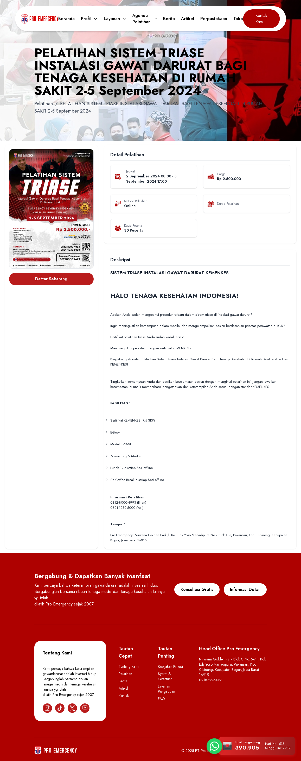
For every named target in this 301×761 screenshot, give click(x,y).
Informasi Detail (245, 589)
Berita (169, 19)
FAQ (161, 698)
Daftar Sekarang (51, 279)
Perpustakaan (213, 19)
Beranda (66, 19)
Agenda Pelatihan (144, 19)
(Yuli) (139, 507)
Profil (89, 19)
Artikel (187, 19)
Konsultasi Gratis (197, 589)
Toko (238, 19)
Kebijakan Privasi (170, 666)
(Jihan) (141, 502)
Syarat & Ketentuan (165, 676)
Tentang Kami (129, 666)
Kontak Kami (261, 19)
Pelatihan (43, 103)
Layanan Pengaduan (166, 689)
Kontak (124, 695)
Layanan (115, 19)
